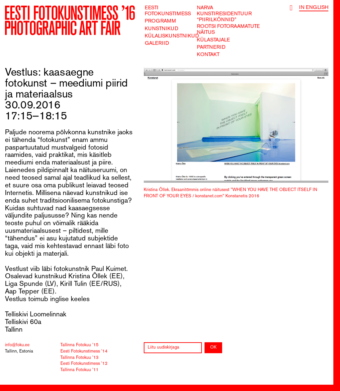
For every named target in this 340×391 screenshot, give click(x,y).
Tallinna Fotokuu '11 (79, 370)
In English (313, 7)
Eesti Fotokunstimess (168, 11)
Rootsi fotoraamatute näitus (228, 29)
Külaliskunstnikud (172, 36)
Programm (160, 21)
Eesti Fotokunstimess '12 (84, 364)
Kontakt (208, 54)
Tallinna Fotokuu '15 (79, 345)
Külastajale (213, 40)
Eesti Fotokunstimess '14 (84, 352)
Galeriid (157, 43)
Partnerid (211, 47)
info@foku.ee (17, 345)
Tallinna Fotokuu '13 (79, 358)
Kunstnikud (161, 29)
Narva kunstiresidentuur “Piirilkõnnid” (224, 14)
